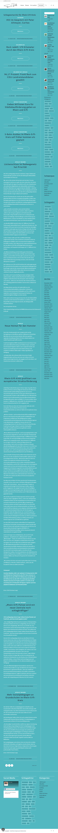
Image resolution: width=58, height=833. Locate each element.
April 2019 (47, 319)
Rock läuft (51, 149)
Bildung (46, 103)
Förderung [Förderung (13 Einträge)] (47, 218)
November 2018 (48, 329)
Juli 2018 (46, 336)
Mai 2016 (46, 378)
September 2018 (48, 332)
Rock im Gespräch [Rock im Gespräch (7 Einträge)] (48, 252)
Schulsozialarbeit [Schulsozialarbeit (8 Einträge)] (48, 259)
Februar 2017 (47, 369)
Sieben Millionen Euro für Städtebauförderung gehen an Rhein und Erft (20, 107)
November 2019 (48, 306)
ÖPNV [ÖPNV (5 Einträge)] (51, 271)
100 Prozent (20, 17)
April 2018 (47, 342)
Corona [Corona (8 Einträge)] (34, 782)
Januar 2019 (47, 325)
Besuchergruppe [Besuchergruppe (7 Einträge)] (48, 206)
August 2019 (47, 311)
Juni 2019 (46, 315)
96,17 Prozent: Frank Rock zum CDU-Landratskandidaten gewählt (20, 77)
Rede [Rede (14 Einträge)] (49, 247)
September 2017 (48, 355)
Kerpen (46, 130)
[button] (3, 830)
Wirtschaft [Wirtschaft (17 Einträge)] (47, 271)
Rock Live (46, 149)
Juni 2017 (46, 361)
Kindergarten (51, 132)
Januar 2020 (47, 302)
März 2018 (47, 344)
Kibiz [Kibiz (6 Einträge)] (50, 235)
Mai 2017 (46, 363)
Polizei (46, 142)
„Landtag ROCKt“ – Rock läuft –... (51, 46)
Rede (49, 142)
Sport (51, 156)
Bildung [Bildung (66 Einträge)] (30, 782)
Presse (46, 187)
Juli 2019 (46, 313)
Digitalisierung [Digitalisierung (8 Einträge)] (47, 211)
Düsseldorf (47, 108)
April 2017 (47, 365)
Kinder (46, 132)
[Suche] (46, 5)
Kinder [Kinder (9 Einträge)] (30, 799)
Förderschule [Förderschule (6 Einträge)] (51, 216)
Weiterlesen (20, 31)
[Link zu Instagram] (53, 5)
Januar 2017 (47, 370)
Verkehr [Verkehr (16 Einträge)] (46, 269)
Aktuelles (24, 72)
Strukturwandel (47, 161)
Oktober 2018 (47, 330)
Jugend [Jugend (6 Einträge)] (52, 233)
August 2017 (47, 357)
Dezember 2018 (48, 327)
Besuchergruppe (48, 101)
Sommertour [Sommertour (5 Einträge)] (31, 816)
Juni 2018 (46, 338)
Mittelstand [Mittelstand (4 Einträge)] (51, 242)
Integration (47, 125)
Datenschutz (23, 830)
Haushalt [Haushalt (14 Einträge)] (51, 223)
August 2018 (47, 334)
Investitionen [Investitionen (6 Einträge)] (47, 233)
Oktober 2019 (47, 308)
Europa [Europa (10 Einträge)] (23, 787)
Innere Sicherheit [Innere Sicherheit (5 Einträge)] (48, 228)
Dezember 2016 (48, 372)
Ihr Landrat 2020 (20, 44)
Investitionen (47, 127)
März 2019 (47, 321)
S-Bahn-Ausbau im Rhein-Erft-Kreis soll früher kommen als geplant (20, 137)
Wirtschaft (47, 166)
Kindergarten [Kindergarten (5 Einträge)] (24, 801)
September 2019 (48, 310)
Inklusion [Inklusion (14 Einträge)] (23, 794)
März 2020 (47, 298)
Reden (46, 189)
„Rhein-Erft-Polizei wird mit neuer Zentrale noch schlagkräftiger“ (20, 608)
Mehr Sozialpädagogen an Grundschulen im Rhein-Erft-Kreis (20, 698)
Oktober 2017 (47, 353)
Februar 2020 (47, 300)
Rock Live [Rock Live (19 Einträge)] (46, 254)
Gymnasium (47, 118)
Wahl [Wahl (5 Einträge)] (50, 269)
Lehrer (46, 137)
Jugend (52, 127)
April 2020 (47, 296)
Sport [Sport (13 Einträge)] (23, 818)
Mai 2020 (46, 294)
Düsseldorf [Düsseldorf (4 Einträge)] (30, 784)
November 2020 (48, 283)
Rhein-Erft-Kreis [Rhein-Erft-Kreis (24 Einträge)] (25, 808)
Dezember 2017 (48, 350)
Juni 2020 (46, 292)
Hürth (46, 120)
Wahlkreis (23, 162)
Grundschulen (47, 115)
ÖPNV (51, 166)
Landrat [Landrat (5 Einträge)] (46, 240)
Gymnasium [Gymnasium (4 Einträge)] (47, 223)
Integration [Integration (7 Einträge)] (47, 230)
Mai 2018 (46, 340)
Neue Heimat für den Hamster (20, 326)
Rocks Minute (47, 193)
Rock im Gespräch (48, 147)
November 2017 (48, 351)
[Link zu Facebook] (51, 5)
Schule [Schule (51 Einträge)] (52, 257)
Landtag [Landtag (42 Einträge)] (50, 240)
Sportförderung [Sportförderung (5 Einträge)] (47, 264)
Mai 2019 (46, 317)
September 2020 (48, 287)
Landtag (50, 135)
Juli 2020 (46, 290)
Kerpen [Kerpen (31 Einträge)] (46, 235)
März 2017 (47, 367)
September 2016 (48, 376)
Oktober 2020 (47, 285)
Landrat (46, 135)
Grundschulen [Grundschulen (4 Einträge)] (47, 221)
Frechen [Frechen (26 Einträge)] (46, 216)
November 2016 (48, 374)
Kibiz (50, 130)
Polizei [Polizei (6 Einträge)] (46, 247)
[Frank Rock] (11, 5)
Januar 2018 (47, 348)
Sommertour (47, 156)
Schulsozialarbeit (48, 154)
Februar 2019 (47, 323)
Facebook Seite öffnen (10, 789)
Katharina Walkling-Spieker (25, 38)
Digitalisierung (47, 106)
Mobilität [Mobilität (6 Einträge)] (46, 245)
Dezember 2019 (48, 304)
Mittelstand (51, 137)
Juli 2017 (46, 359)
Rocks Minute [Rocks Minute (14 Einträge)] (47, 257)
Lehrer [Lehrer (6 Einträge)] (46, 242)
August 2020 (47, 289)
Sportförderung (47, 159)
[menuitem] (22, 5)
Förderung (47, 113)
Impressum (17, 830)
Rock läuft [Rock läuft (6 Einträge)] (51, 254)
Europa (51, 108)
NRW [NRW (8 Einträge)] (50, 245)
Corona (50, 103)
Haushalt (51, 118)
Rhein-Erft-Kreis (23, 102)
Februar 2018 (47, 346)
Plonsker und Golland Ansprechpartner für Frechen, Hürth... (51, 59)
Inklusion (49, 120)
